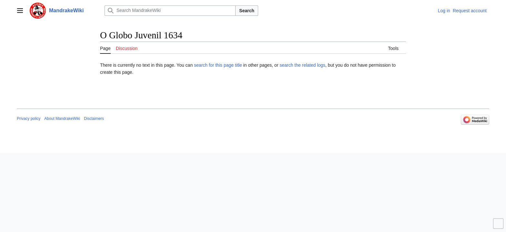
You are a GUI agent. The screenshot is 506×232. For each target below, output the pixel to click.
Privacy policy (28, 118)
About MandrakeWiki (62, 118)
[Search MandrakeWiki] (170, 10)
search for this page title (218, 65)
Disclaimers (94, 118)
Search (246, 10)
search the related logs (302, 65)
